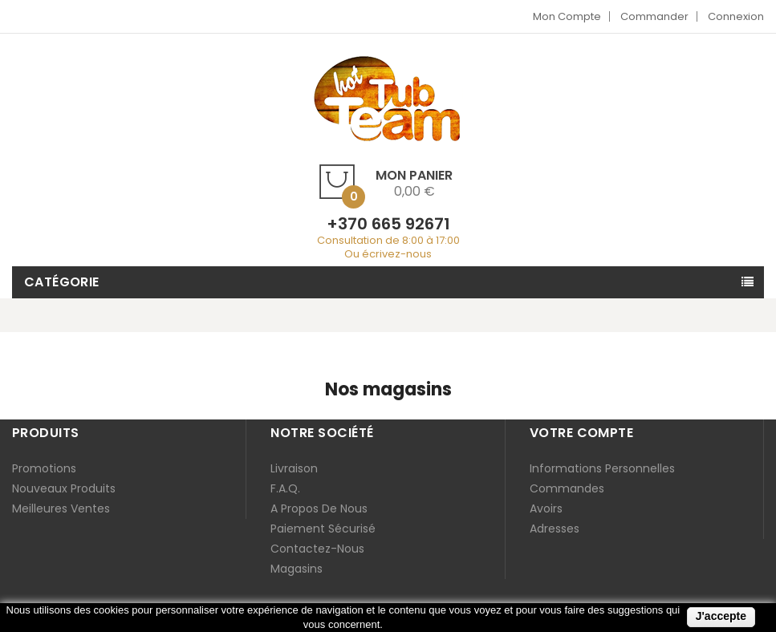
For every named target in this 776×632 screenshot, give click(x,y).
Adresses (554, 529)
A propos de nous (319, 508)
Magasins (296, 569)
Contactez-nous (317, 549)
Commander (654, 16)
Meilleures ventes (61, 508)
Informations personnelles (602, 468)
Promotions (44, 468)
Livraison (294, 468)
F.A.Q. (285, 488)
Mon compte (567, 16)
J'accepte (721, 616)
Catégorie (62, 282)
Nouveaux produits (64, 488)
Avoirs (546, 508)
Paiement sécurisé (323, 529)
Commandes (567, 488)
